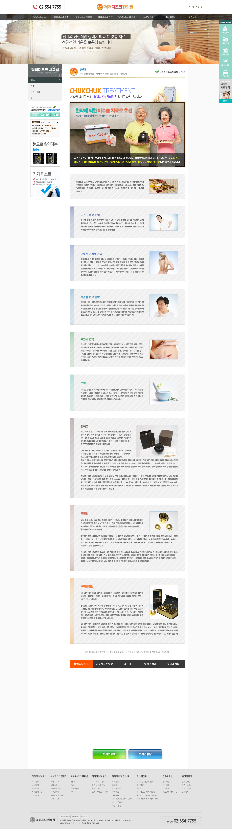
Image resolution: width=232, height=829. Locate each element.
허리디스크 (54, 782)
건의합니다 (186, 792)
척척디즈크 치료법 (83, 17)
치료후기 (166, 789)
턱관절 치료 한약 (98, 785)
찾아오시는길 (37, 792)
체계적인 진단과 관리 (145, 782)
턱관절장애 (150, 663)
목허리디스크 (81, 663)
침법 (32, 86)
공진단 (127, 663)
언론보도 (166, 785)
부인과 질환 (55, 799)
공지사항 (166, 782)
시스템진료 (148, 17)
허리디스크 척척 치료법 (146, 792)
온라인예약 (186, 789)
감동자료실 (170, 17)
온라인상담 (186, 782)
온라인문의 (191, 17)
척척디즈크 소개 (40, 17)
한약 (32, 80)
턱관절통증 (116, 789)
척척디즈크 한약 (105, 17)
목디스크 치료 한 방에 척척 (147, 795)
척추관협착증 (55, 789)
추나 (32, 97)
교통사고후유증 (104, 663)
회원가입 (199, 7)
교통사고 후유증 (56, 795)
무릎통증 (115, 792)
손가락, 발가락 (117, 802)
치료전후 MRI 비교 (170, 792)
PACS (139, 789)
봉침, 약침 (35, 92)
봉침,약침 (75, 789)
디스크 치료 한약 (98, 782)
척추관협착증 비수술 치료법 (148, 799)
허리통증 (115, 782)
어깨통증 (115, 795)
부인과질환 (173, 663)
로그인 (191, 7)
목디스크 (53, 785)
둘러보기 (35, 785)
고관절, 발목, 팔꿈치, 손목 (122, 799)
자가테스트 (186, 785)
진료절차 (35, 789)
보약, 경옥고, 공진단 (100, 792)
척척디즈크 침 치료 (126, 17)
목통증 (114, 785)
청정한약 (140, 785)
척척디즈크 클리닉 (62, 17)
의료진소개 (36, 782)
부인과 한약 (96, 789)
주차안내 (35, 795)
